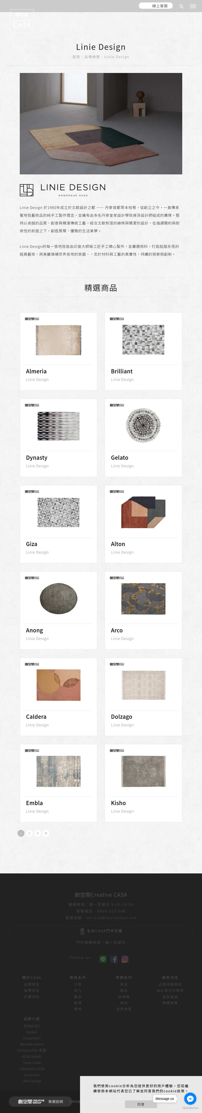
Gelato (119, 457)
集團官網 (39, 1101)
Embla (34, 803)
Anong (34, 630)
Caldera (36, 716)
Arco (117, 630)
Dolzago (121, 716)
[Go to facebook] (190, 1099)
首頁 (76, 56)
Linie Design (117, 56)
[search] (182, 7)
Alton (118, 544)
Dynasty (37, 457)
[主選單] (193, 6)
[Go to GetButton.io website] (190, 1108)
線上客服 (160, 5)
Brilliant (122, 371)
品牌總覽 (92, 56)
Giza (32, 544)
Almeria (36, 371)
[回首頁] (22, 21)
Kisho (118, 803)
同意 (141, 1104)
